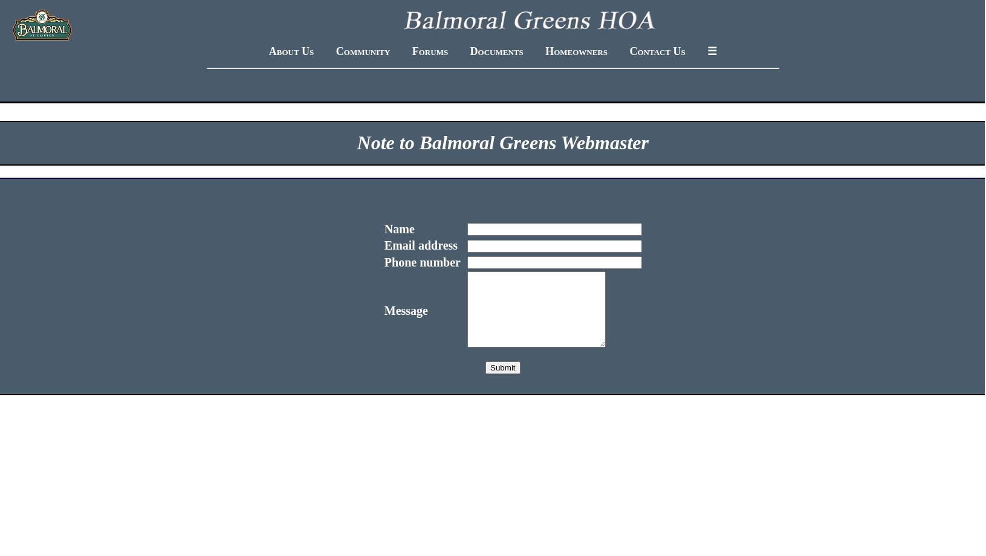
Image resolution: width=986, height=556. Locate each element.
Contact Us (657, 51)
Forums (430, 51)
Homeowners (576, 51)
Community (363, 51)
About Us (291, 51)
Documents (497, 51)
